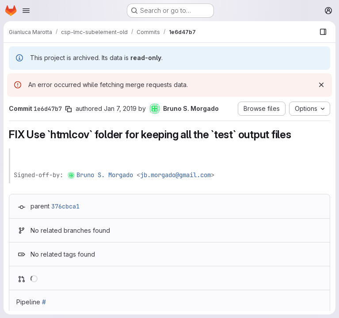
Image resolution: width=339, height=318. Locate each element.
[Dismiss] (321, 85)
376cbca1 (65, 206)
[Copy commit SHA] (68, 109)
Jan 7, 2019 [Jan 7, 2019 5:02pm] (120, 108)
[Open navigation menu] (26, 11)
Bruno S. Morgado (104, 175)
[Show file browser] (323, 32)
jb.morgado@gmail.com (175, 175)
